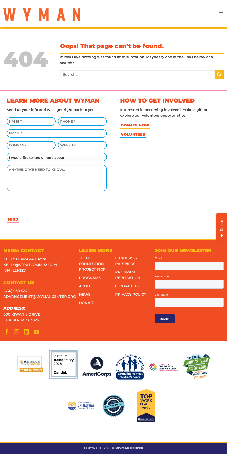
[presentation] (40, 203)
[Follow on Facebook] (8, 333)
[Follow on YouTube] (38, 333)
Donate (87, 303)
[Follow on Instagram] (18, 333)
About (85, 286)
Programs (90, 278)
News (84, 294)
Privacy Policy (130, 294)
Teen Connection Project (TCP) (93, 264)
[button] (221, 13)
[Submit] (219, 74)
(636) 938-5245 (16, 291)
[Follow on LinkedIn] (28, 333)
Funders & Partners (126, 261)
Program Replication (127, 275)
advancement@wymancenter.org (39, 297)
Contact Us (127, 286)
